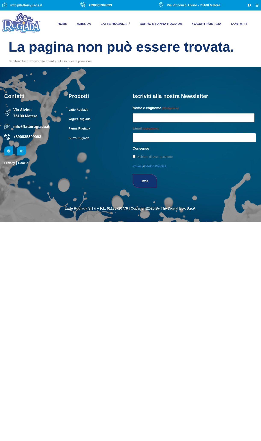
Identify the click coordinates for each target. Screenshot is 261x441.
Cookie (23, 163)
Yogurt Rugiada (206, 23)
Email (146, 128)
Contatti (239, 23)
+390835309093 (27, 137)
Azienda (84, 23)
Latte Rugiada (115, 23)
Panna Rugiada (79, 128)
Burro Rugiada (78, 138)
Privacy (9, 163)
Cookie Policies (155, 166)
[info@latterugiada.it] (7, 126)
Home (62, 23)
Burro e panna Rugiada (160, 23)
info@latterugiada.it (31, 126)
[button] (115, 23)
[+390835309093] (7, 137)
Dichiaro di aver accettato (154, 156)
